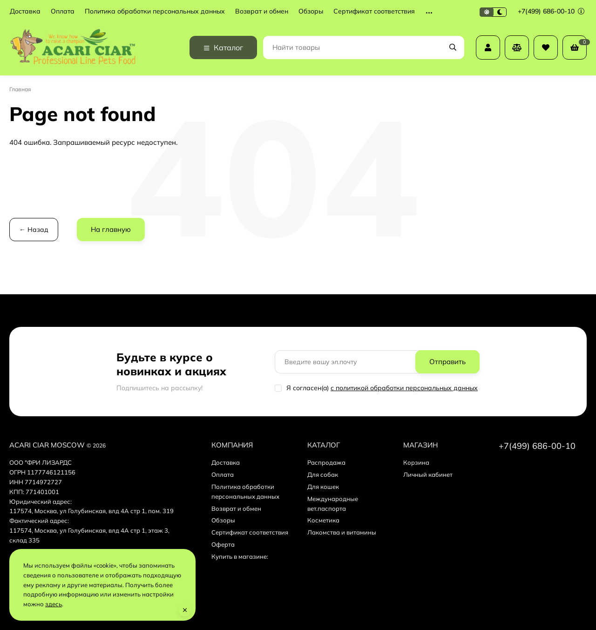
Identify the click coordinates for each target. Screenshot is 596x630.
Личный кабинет (428, 474)
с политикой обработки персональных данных (404, 388)
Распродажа (326, 462)
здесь (53, 604)
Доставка (25, 11)
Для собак (322, 474)
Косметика (323, 520)
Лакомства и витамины (341, 532)
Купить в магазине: (239, 556)
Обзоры (310, 11)
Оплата (62, 11)
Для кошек (323, 486)
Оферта (223, 544)
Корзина (416, 462)
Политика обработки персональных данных (155, 11)
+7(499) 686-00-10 (551, 11)
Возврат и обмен (261, 11)
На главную (111, 229)
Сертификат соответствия (374, 11)
